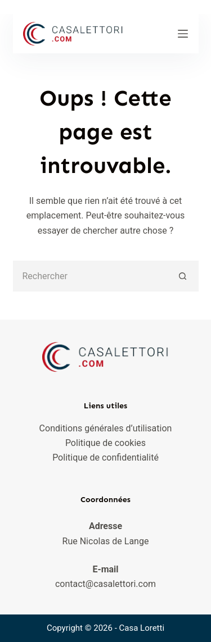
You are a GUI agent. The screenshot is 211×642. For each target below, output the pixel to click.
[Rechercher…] (90, 276)
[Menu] (183, 34)
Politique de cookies (105, 443)
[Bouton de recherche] (183, 276)
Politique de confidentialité (105, 457)
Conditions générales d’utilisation (105, 428)
